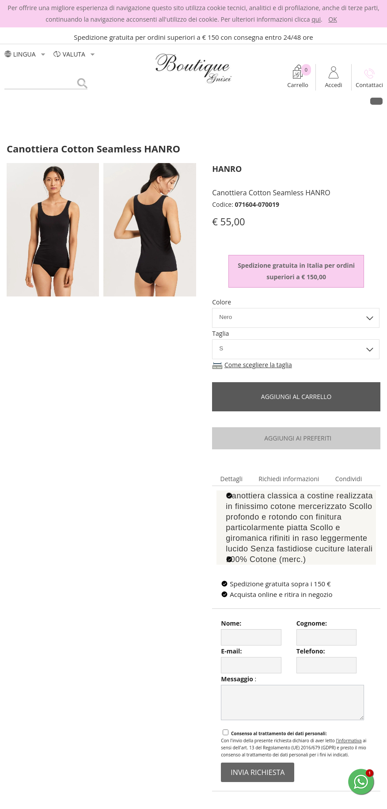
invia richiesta (258, 772)
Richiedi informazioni (288, 479)
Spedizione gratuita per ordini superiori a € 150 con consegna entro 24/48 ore (193, 37)
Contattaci (369, 85)
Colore (221, 302)
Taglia (220, 333)
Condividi (348, 479)
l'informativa (348, 740)
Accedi (333, 85)
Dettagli (231, 479)
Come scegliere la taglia (258, 365)
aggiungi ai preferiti (296, 438)
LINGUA (25, 54)
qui (316, 19)
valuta (75, 54)
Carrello (297, 85)
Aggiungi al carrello (296, 396)
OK (332, 19)
